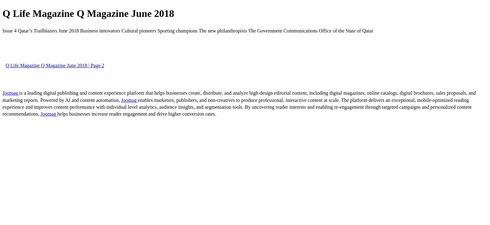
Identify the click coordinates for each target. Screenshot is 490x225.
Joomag (10, 93)
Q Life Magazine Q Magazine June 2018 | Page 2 (55, 65)
